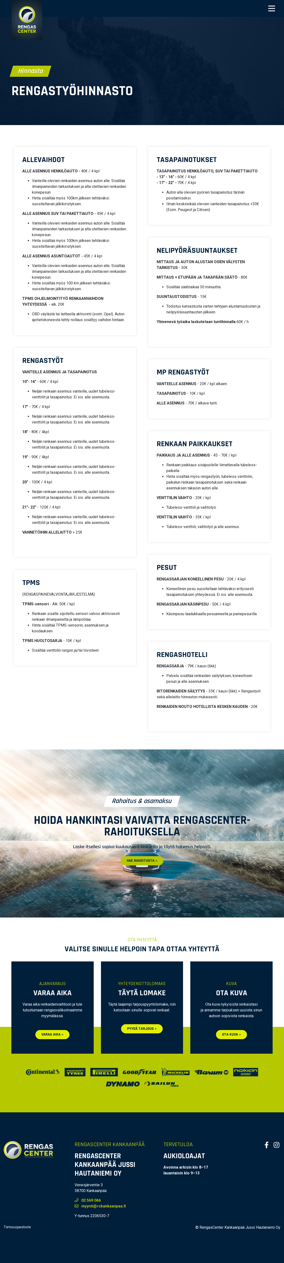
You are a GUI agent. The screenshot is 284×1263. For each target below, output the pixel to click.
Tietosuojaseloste (17, 1227)
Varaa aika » (52, 1034)
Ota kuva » (231, 1034)
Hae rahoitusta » (142, 860)
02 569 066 (88, 1200)
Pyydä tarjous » (142, 1028)
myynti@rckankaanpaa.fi (100, 1206)
